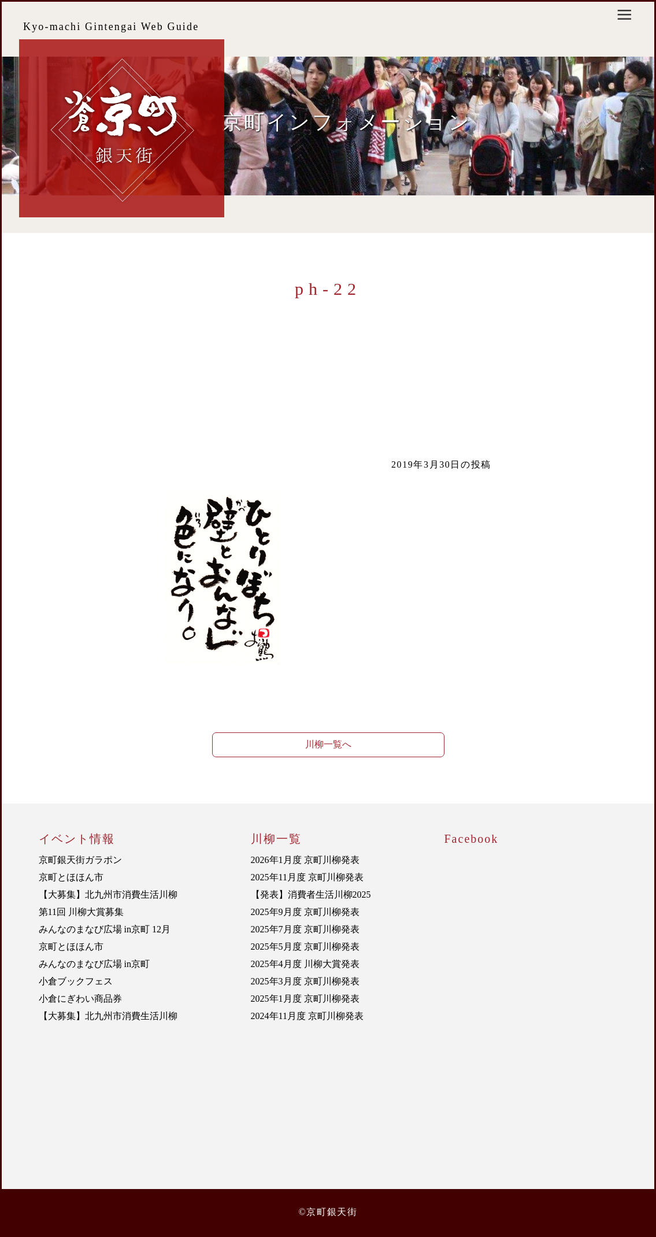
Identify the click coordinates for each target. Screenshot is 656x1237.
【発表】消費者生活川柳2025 (311, 894)
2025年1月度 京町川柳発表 (305, 998)
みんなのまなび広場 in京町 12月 (105, 929)
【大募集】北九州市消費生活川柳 (108, 894)
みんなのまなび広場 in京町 (94, 964)
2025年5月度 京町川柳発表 (305, 946)
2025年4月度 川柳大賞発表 (305, 964)
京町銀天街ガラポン (80, 860)
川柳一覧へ (328, 744)
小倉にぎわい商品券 (80, 998)
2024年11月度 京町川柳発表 (307, 1016)
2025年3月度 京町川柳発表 (305, 981)
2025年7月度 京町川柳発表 (305, 929)
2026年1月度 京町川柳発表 (305, 860)
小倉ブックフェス (76, 981)
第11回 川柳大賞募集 (81, 912)
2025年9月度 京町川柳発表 (305, 912)
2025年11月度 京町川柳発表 (307, 877)
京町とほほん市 (71, 877)
